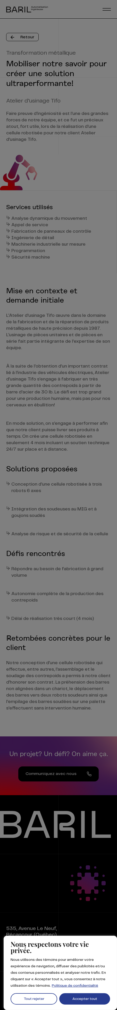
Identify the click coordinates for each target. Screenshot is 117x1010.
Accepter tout (84, 999)
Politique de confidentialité (75, 985)
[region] (60, 973)
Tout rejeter (34, 999)
